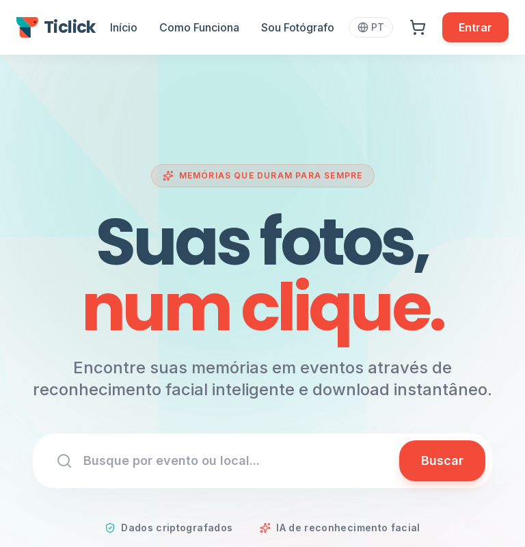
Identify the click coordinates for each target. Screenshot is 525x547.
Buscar (442, 460)
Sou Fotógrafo (297, 27)
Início (123, 27)
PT (371, 27)
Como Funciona (199, 27)
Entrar (475, 27)
